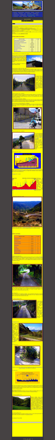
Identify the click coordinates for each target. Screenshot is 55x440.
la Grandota (38, 287)
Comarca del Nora (37, 12)
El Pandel (40, 312)
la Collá (28, 385)
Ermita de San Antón (38, 137)
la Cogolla (28, 367)
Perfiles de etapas (25, 16)
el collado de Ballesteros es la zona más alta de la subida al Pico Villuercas (19, 56)
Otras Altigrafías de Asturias (35, 13)
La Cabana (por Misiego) (17, 243)
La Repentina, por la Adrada (18, 48)
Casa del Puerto (38, 367)
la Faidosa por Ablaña (23, 293)
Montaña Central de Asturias (21, 12)
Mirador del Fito (16, 339)
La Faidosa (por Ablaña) (17, 241)
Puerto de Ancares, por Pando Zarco (19, 41)
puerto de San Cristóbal (27, 227)
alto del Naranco (33, 287)
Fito (31, 409)
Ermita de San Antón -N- (17, 47)
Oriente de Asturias (21, 13)
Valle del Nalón (32, 12)
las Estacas (23, 368)
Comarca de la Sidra (15, 13)
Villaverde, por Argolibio (17, 251)
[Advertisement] (27, 420)
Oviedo (25, 13)
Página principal (15, 12)
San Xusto (40, 256)
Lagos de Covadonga (39, 408)
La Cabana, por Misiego (16, 298)
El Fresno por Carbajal (17, 250)
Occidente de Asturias (29, 13)
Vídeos (34, 16)
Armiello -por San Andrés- (17, 238)
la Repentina (22, 169)
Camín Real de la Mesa (27, 12)
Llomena (15, 340)
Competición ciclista (30, 16)
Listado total (20, 16)
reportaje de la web (29, 414)
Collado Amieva (16, 245)
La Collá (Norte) (16, 248)
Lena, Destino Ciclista (15, 16)
